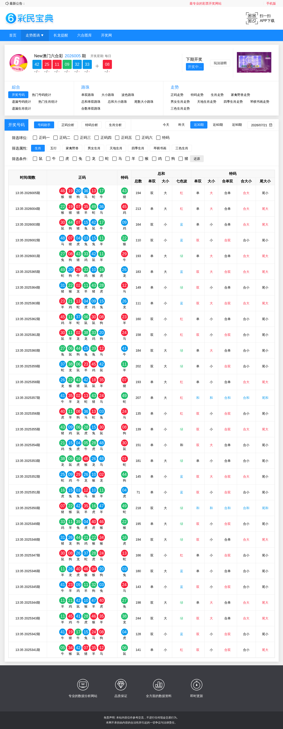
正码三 (85, 137)
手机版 (271, 3)
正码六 (147, 137)
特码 (165, 137)
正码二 (64, 137)
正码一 (44, 137)
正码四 (106, 137)
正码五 (126, 137)
